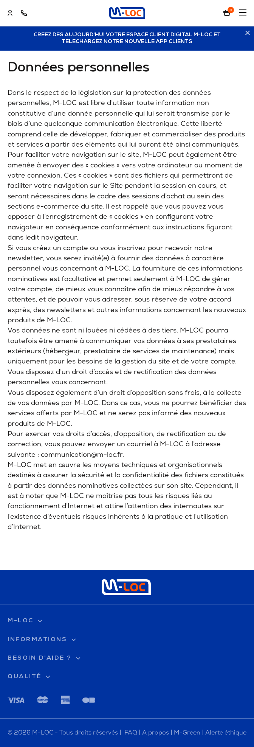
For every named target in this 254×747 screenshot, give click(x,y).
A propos (155, 732)
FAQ (130, 732)
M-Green (187, 732)
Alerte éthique (225, 732)
